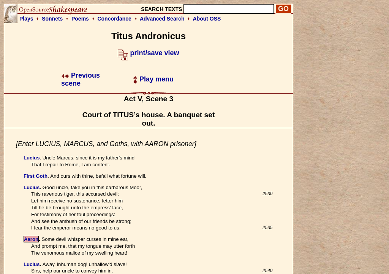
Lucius (32, 158)
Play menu (153, 79)
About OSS (207, 19)
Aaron (31, 239)
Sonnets (52, 19)
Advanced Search (162, 19)
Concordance (114, 19)
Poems (80, 19)
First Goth (35, 176)
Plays (26, 19)
